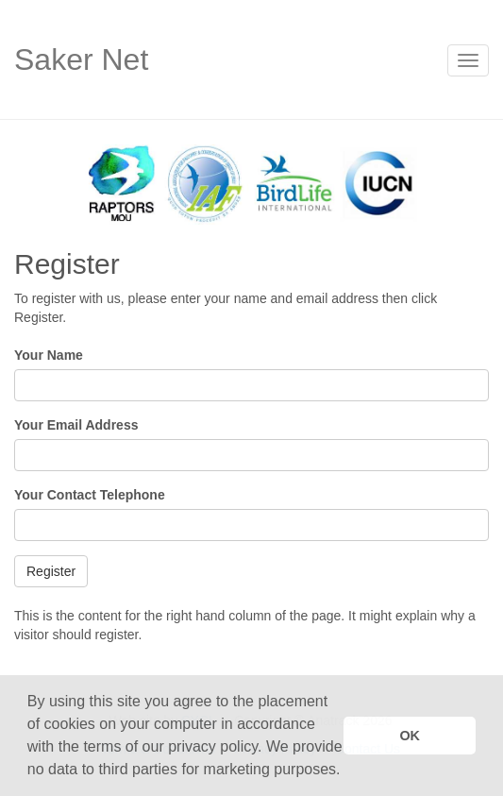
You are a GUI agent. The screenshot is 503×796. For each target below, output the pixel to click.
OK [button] (409, 735)
